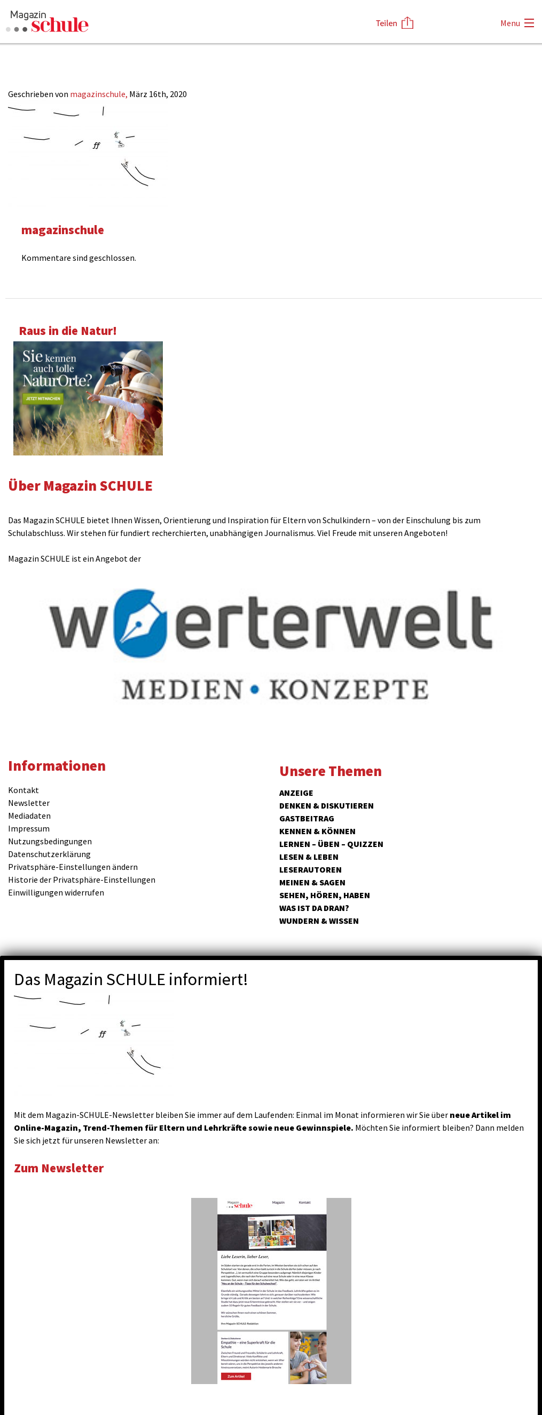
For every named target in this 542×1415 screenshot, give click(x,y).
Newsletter (29, 802)
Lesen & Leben (309, 856)
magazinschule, (99, 94)
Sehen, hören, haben (324, 895)
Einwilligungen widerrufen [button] (56, 892)
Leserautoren (310, 869)
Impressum (29, 828)
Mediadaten (29, 815)
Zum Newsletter (59, 1168)
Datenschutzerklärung (49, 854)
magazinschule (62, 229)
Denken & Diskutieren (326, 805)
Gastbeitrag (306, 818)
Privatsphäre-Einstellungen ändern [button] (73, 866)
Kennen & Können (317, 831)
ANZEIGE (296, 792)
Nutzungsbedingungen (50, 841)
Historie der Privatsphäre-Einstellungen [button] (81, 879)
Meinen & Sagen (312, 882)
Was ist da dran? (314, 907)
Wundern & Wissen (319, 920)
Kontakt (23, 790)
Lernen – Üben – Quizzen (331, 843)
